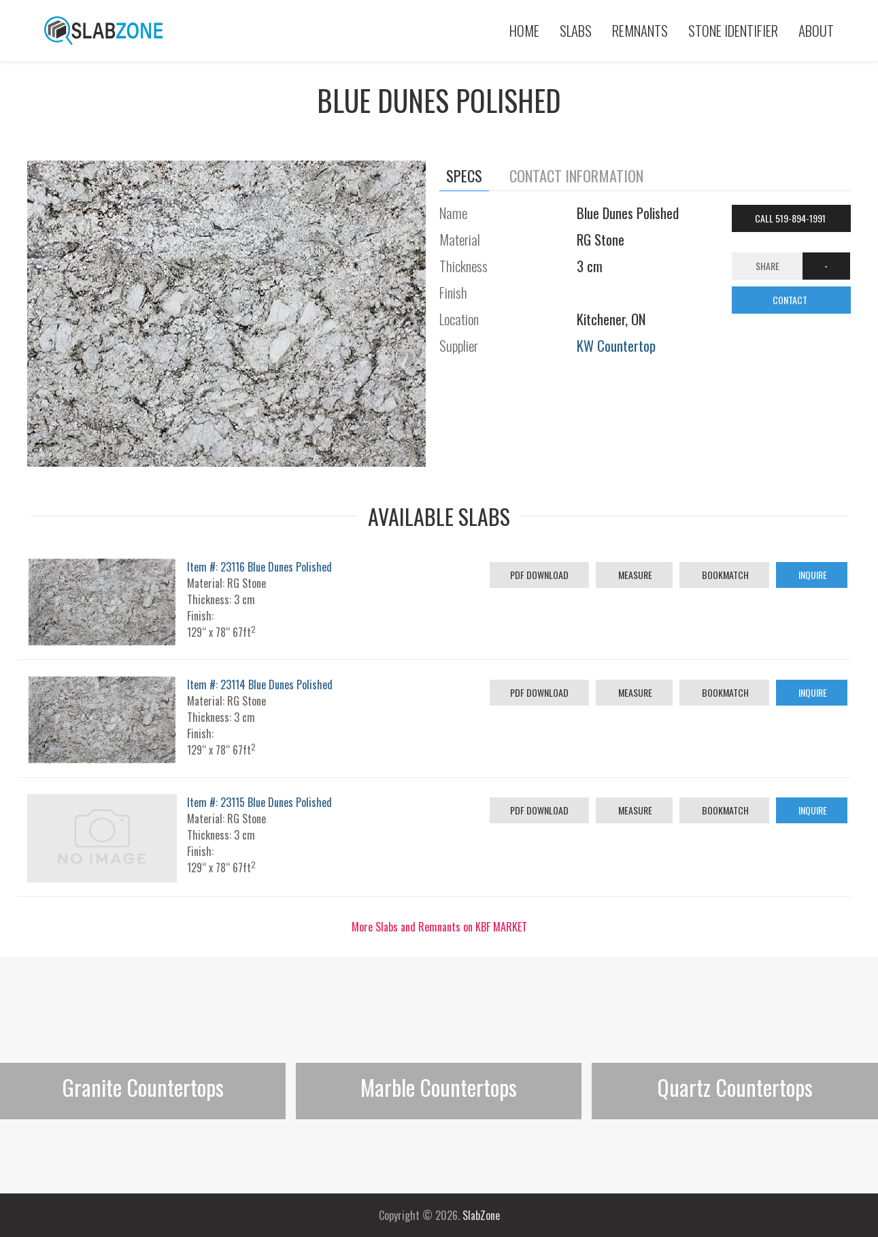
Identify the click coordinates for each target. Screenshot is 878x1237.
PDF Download (539, 574)
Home (524, 30)
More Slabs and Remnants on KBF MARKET (439, 927)
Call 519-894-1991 (791, 218)
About (816, 30)
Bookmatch (724, 574)
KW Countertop (616, 345)
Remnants (640, 30)
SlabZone (481, 1215)
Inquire (811, 574)
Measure (634, 574)
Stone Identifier (733, 30)
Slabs (576, 30)
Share (767, 266)
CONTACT (791, 300)
